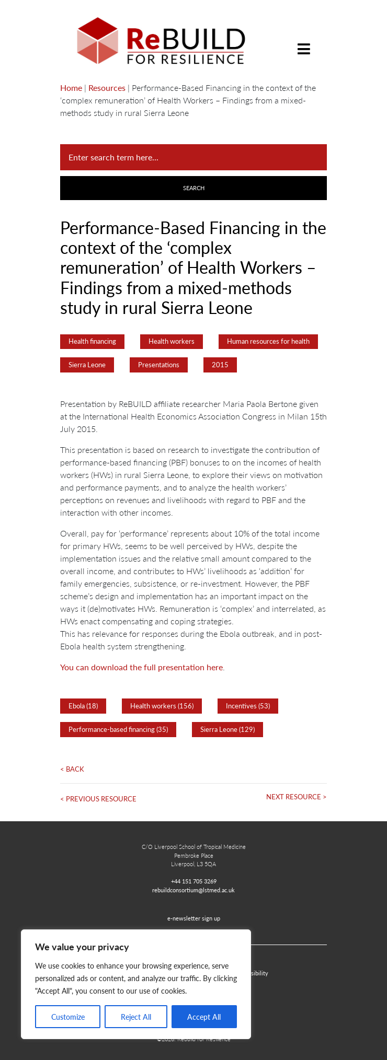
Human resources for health (268, 341)
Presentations (158, 364)
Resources (107, 87)
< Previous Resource (98, 798)
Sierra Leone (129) (227, 729)
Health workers (172, 341)
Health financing (92, 341)
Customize (68, 1016)
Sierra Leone (87, 364)
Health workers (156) (162, 705)
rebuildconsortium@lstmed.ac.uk (193, 890)
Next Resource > (296, 796)
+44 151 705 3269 (194, 881)
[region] (136, 984)
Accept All (204, 1016)
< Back (72, 769)
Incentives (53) (248, 705)
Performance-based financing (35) (118, 729)
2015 (220, 364)
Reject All (136, 1016)
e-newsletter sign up (193, 918)
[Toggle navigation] (303, 41)
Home (71, 87)
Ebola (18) (83, 705)
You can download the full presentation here (141, 667)
